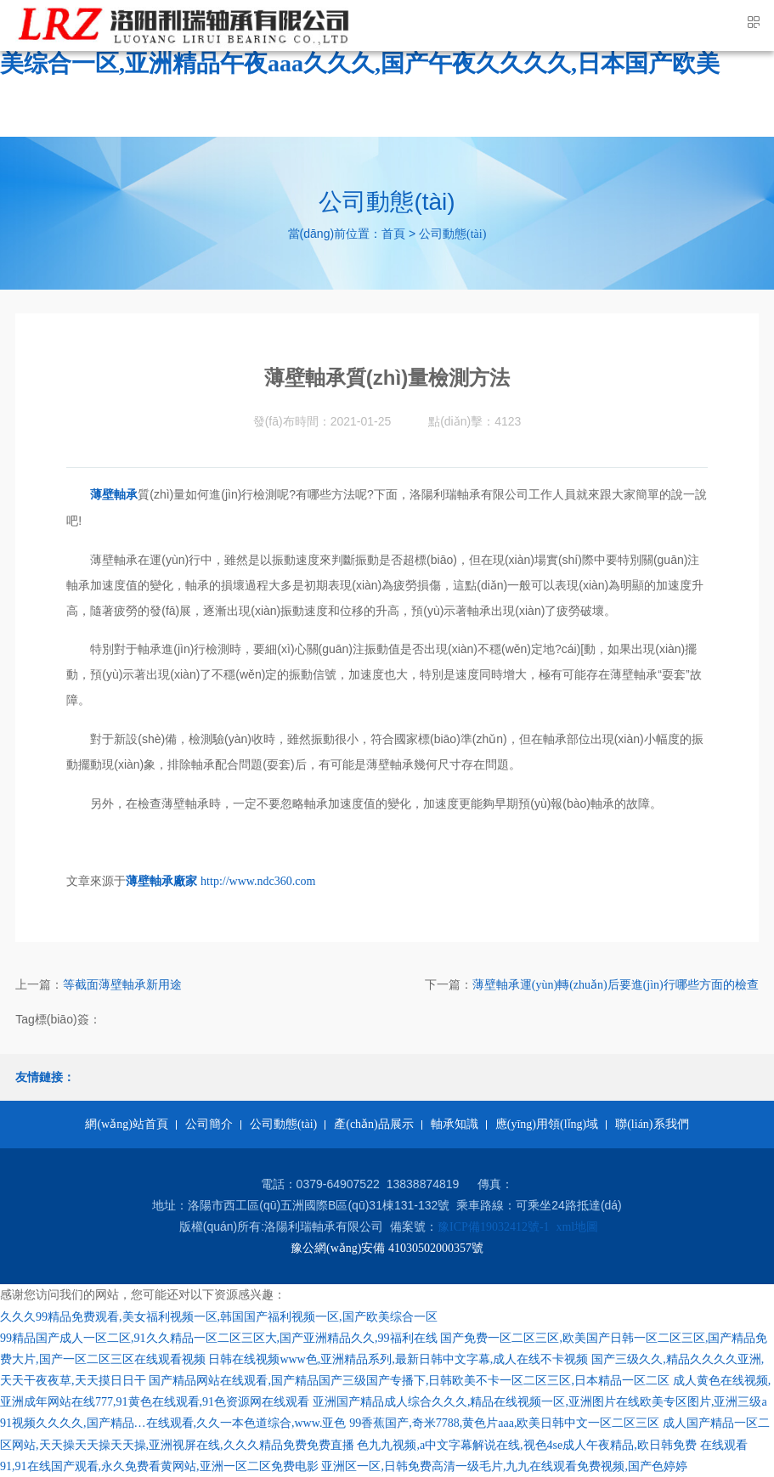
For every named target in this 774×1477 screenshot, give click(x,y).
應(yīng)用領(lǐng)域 (546, 1124)
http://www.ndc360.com (258, 881)
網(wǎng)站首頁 (126, 1124)
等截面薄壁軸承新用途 (122, 984)
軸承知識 (454, 1124)
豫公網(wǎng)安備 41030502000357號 (387, 1248)
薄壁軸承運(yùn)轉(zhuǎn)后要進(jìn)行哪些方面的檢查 (615, 984)
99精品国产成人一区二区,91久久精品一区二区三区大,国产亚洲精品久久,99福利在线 (219, 1338)
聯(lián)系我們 (651, 1124)
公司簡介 (209, 1124)
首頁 (393, 234)
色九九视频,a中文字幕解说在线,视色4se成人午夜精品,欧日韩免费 (526, 1445)
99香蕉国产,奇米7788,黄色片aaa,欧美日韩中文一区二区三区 (504, 1423)
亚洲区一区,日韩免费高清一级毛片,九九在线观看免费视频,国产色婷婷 (504, 1466)
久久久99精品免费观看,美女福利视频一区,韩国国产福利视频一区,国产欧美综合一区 (219, 1317)
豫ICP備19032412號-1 (493, 1226)
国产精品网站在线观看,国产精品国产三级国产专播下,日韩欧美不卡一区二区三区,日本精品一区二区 (409, 1380)
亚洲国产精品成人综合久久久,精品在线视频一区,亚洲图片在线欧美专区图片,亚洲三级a (540, 1401)
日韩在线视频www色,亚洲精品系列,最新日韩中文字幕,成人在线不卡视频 (398, 1359)
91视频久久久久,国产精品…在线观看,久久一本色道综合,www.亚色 (173, 1423)
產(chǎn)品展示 (374, 1124)
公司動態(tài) (452, 234)
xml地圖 (577, 1226)
